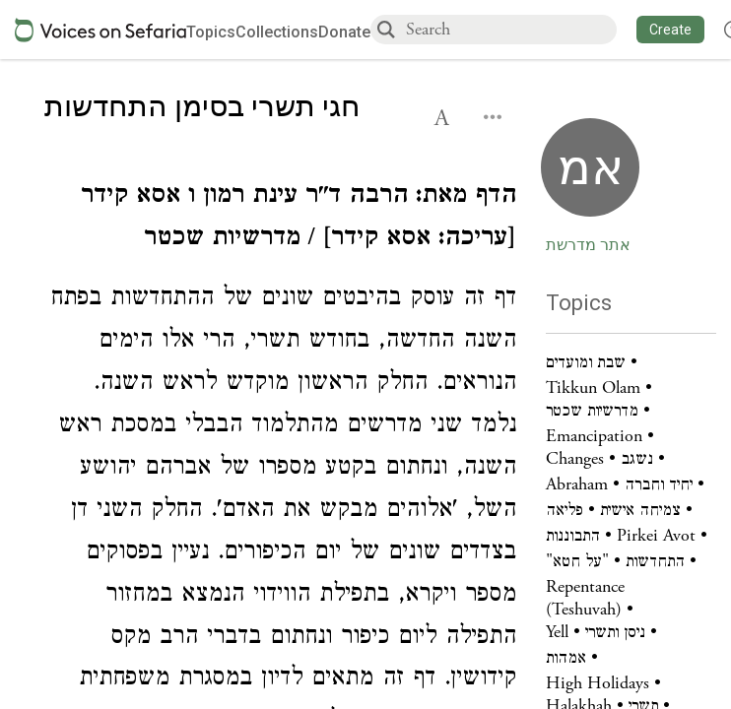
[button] (670, 29)
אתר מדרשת (588, 245)
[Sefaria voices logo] (100, 30)
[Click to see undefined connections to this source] (280, 219)
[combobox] (510, 29)
